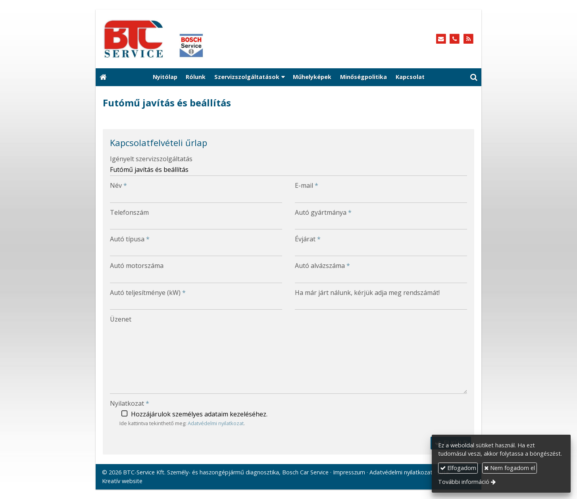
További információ (463, 482)
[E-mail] (441, 39)
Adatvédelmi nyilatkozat (216, 423)
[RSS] (468, 39)
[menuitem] (165, 77)
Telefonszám (129, 212)
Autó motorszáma (136, 265)
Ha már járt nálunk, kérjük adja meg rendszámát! (367, 292)
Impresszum (349, 472)
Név (118, 185)
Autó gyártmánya (323, 212)
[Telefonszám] (454, 39)
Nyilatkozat (129, 403)
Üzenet (120, 319)
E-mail (306, 185)
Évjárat (308, 239)
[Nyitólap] (190, 39)
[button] (473, 77)
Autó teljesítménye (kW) (148, 292)
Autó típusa (130, 239)
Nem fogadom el (509, 468)
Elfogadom (458, 468)
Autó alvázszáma (322, 265)
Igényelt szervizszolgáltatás (151, 158)
